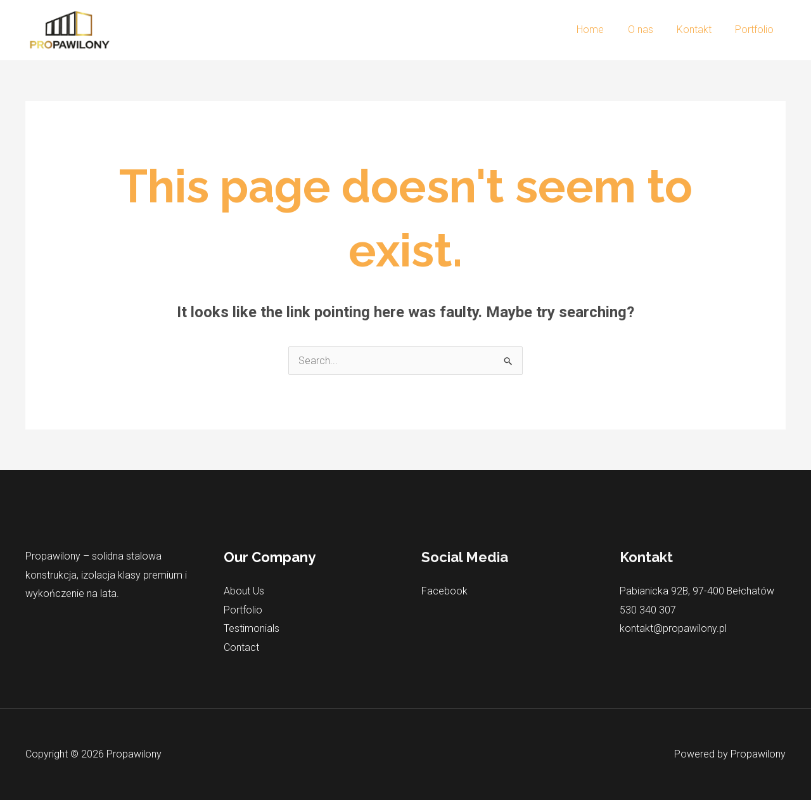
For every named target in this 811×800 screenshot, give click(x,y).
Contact (241, 647)
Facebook (444, 591)
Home (602, 29)
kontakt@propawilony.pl (673, 628)
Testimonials (251, 628)
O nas (648, 29)
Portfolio (756, 29)
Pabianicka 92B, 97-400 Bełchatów (698, 591)
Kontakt (699, 29)
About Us (244, 591)
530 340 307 (648, 610)
